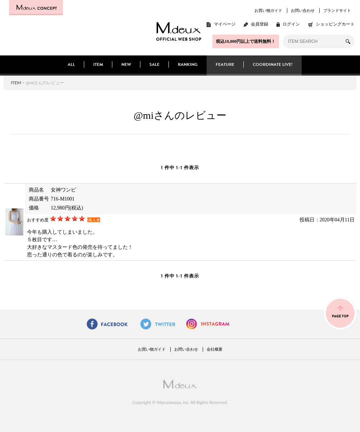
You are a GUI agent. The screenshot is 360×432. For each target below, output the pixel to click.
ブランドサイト (337, 10)
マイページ (224, 24)
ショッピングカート (335, 24)
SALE (154, 64)
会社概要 (214, 349)
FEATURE (225, 64)
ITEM (98, 64)
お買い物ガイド (268, 10)
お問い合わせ (303, 10)
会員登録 (259, 24)
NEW (126, 64)
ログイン (291, 24)
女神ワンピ (63, 190)
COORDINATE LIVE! (273, 64)
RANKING (188, 64)
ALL (71, 64)
